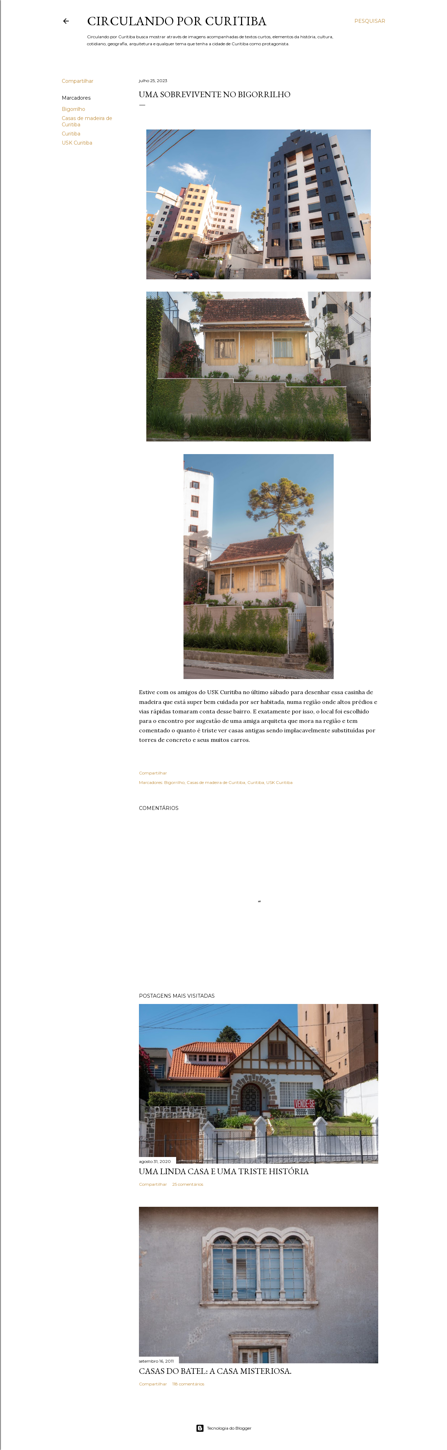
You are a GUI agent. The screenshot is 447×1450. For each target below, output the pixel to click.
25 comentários (187, 1184)
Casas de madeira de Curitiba (216, 782)
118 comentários (188, 1383)
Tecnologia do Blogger (224, 1428)
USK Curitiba (77, 143)
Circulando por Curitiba (177, 21)
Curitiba (71, 134)
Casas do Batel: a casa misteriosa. (215, 1370)
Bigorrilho (73, 109)
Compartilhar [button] (77, 81)
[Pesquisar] (369, 21)
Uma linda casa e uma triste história (224, 1171)
